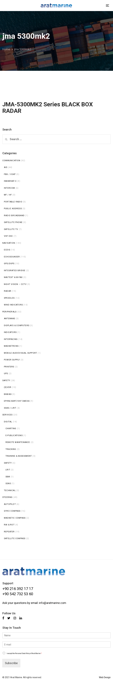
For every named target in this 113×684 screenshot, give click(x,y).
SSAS (8, 483)
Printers (9, 367)
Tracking (11, 449)
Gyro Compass (12, 511)
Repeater (9, 532)
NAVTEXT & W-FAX (13, 277)
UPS (6, 373)
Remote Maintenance (18, 442)
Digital (8, 422)
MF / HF (8, 195)
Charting (11, 428)
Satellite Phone (13, 222)
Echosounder (12, 257)
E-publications (14, 435)
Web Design (105, 677)
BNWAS (8, 394)
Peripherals (9, 312)
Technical (10, 490)
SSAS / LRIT (10, 408)
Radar (7, 291)
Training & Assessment (19, 456)
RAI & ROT (9, 525)
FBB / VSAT (10, 174)
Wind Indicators (13, 305)
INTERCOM (9, 188)
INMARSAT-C (10, 181)
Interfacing (11, 339)
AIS (5, 167)
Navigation (8, 243)
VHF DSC (8, 236)
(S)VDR (7, 387)
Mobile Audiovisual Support (20, 353)
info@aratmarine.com (52, 603)
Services (7, 415)
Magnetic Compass (14, 518)
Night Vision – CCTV (15, 284)
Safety (6, 380)
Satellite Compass (14, 538)
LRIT (8, 470)
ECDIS (7, 250)
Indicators (10, 332)
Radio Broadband (14, 215)
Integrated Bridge (14, 270)
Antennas (9, 318)
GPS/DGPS (9, 263)
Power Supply (12, 360)
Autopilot (10, 504)
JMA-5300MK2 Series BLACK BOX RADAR (56, 100)
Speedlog (9, 298)
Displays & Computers (16, 325)
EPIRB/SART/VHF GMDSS (17, 401)
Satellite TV (11, 229)
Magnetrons (11, 346)
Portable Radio (13, 202)
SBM (8, 477)
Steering (7, 497)
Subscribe (11, 663)
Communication (11, 160)
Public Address (13, 208)
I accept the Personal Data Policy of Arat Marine (24, 653)
